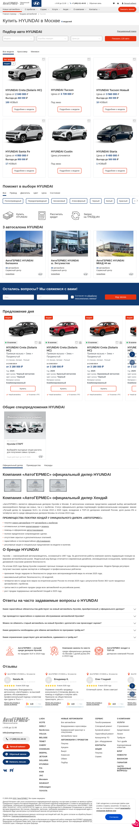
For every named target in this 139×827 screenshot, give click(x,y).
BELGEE (43, 737)
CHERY (42, 745)
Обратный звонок (17, 754)
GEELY (42, 726)
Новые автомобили (11, 9)
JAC (41, 775)
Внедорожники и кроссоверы (73, 726)
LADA (42, 718)
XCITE (42, 722)
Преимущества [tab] (33, 465)
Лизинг (120, 734)
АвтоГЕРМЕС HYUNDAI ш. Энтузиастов (21, 674)
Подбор (64, 762)
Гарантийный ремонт (104, 734)
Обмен (64, 759)
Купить (23, 388)
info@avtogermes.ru (13, 732)
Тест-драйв (122, 741)
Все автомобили (68, 722)
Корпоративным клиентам (124, 746)
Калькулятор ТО (102, 737)
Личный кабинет (17, 747)
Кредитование (123, 730)
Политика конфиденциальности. (23, 816)
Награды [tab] (48, 465)
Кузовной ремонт (102, 730)
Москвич (43, 779)
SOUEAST (44, 783)
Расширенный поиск (126, 31)
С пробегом (30, 9)
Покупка (64, 743)
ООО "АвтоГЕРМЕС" (20, 798)
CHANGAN (44, 749)
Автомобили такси (69, 736)
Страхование (123, 726)
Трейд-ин (121, 737)
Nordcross (44, 730)
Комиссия (65, 755)
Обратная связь (95, 3)
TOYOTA (43, 790)
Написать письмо (17, 762)
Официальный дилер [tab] (13, 465)
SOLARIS (43, 760)
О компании (79, 9)
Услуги (55, 9)
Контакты (93, 9)
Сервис (43, 9)
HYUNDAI (43, 764)
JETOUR (43, 756)
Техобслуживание (103, 722)
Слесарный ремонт (103, 726)
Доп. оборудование (103, 741)
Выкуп (64, 751)
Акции (66, 9)
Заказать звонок (127, 9)
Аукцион (64, 747)
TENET (42, 741)
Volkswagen (45, 787)
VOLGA (42, 734)
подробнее (10, 274)
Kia (40, 768)
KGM (41, 771)
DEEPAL (43, 753)
